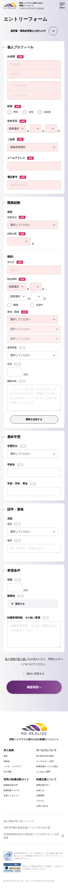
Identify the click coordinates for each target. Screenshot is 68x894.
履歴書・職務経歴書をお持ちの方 (28, 30)
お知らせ (40, 790)
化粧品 (7, 761)
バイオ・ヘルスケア (13, 766)
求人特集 (8, 772)
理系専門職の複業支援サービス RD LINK (25, 827)
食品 (6, 756)
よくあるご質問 (43, 772)
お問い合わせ (42, 806)
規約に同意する (34, 673)
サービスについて (46, 750)
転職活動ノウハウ (12, 790)
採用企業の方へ (43, 785)
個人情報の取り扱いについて (19, 821)
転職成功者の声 (11, 785)
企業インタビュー (12, 795)
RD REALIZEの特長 (45, 756)
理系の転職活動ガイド (16, 779)
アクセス (40, 801)
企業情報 (40, 795)
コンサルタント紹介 (45, 761)
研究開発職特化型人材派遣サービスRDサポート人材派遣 (31, 836)
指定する (20, 603)
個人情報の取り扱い (16, 659)
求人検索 (9, 750)
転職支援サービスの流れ (47, 766)
